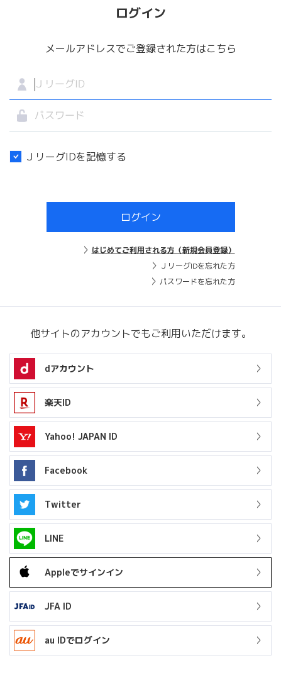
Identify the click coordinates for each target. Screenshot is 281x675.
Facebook (66, 470)
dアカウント (69, 368)
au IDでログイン (62, 640)
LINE (38, 538)
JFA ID (43, 606)
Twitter (63, 504)
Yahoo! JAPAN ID (81, 436)
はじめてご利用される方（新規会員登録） (163, 250)
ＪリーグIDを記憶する (67, 156)
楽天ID (58, 402)
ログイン (141, 217)
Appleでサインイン (68, 572)
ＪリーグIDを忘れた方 (197, 265)
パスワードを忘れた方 (197, 281)
